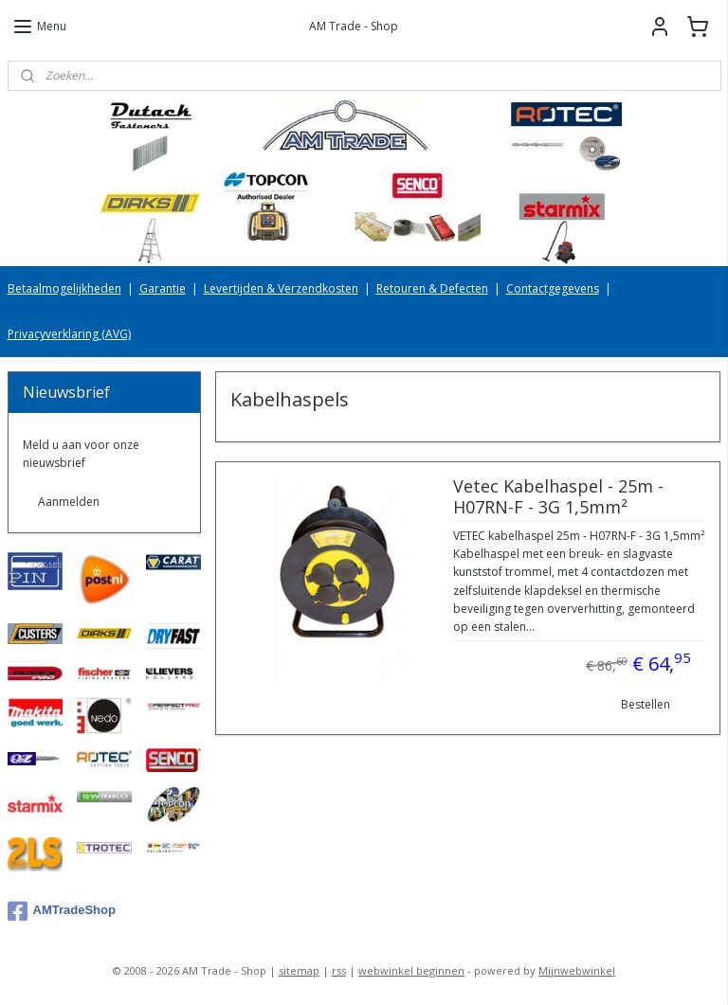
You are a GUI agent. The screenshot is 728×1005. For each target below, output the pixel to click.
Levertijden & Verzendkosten (281, 288)
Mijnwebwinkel (576, 970)
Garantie (162, 288)
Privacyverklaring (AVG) (69, 334)
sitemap (299, 970)
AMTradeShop (62, 911)
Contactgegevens (552, 288)
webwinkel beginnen (411, 970)
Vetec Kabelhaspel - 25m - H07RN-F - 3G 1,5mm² (558, 497)
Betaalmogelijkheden (64, 288)
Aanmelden (69, 502)
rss (339, 970)
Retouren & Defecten (432, 288)
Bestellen (645, 704)
